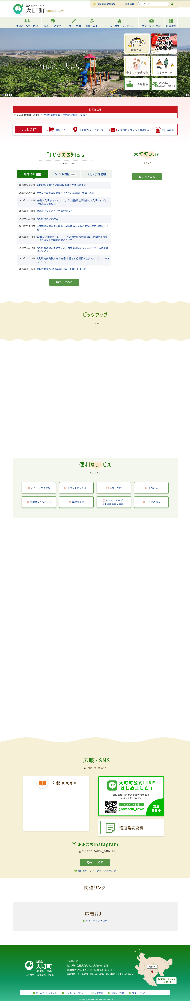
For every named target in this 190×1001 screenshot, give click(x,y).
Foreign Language (104, 4)
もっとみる (64, 282)
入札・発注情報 (96, 174)
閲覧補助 (129, 4)
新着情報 (29, 174)
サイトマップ (137, 993)
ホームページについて (44, 993)
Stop (188, 95)
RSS (39, 174)
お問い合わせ (116, 993)
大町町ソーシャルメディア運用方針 (95, 870)
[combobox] (153, 4)
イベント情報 (61, 174)
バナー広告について (95, 921)
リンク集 (97, 993)
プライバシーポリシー (74, 993)
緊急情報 (96, 109)
